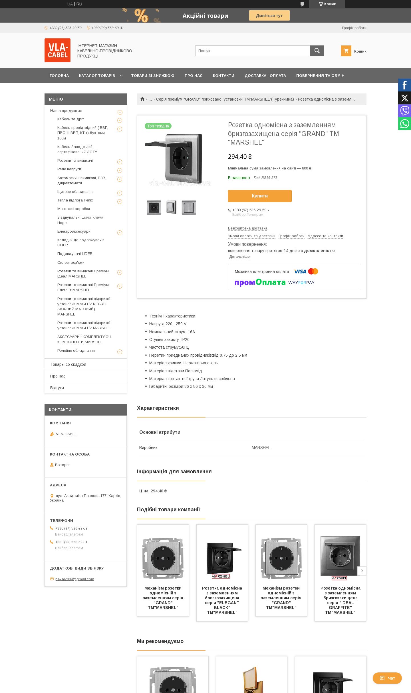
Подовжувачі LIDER (74, 253)
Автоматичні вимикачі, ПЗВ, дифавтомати (81, 180)
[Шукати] (317, 50)
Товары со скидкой (68, 364)
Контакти (223, 75)
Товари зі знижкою (152, 75)
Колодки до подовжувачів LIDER (80, 242)
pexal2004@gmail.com (74, 579)
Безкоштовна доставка (247, 228)
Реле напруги (69, 169)
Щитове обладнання (75, 191)
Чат (387, 678)
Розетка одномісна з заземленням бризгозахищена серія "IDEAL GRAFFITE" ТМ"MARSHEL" (341, 600)
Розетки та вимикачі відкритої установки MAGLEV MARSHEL (84, 325)
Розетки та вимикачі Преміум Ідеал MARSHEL (83, 273)
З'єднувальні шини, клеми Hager (80, 220)
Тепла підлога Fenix (75, 200)
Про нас (194, 75)
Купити (260, 195)
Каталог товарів (97, 75)
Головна (59, 75)
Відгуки (57, 388)
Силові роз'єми (70, 262)
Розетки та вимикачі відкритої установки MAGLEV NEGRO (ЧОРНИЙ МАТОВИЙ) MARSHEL (83, 307)
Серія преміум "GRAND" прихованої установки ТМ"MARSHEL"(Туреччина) (225, 99)
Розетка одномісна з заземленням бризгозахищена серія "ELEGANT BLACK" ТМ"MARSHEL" (222, 600)
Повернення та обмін (320, 75)
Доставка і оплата (265, 75)
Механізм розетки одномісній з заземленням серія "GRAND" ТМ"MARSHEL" (163, 598)
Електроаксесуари (73, 231)
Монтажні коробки (73, 209)
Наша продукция (66, 110)
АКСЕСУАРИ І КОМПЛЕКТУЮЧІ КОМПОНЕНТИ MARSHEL (84, 339)
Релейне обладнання (76, 350)
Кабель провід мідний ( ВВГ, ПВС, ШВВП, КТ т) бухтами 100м (82, 132)
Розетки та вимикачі (75, 160)
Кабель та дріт (70, 119)
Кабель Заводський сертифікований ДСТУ (77, 149)
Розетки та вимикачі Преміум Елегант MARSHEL (83, 287)
